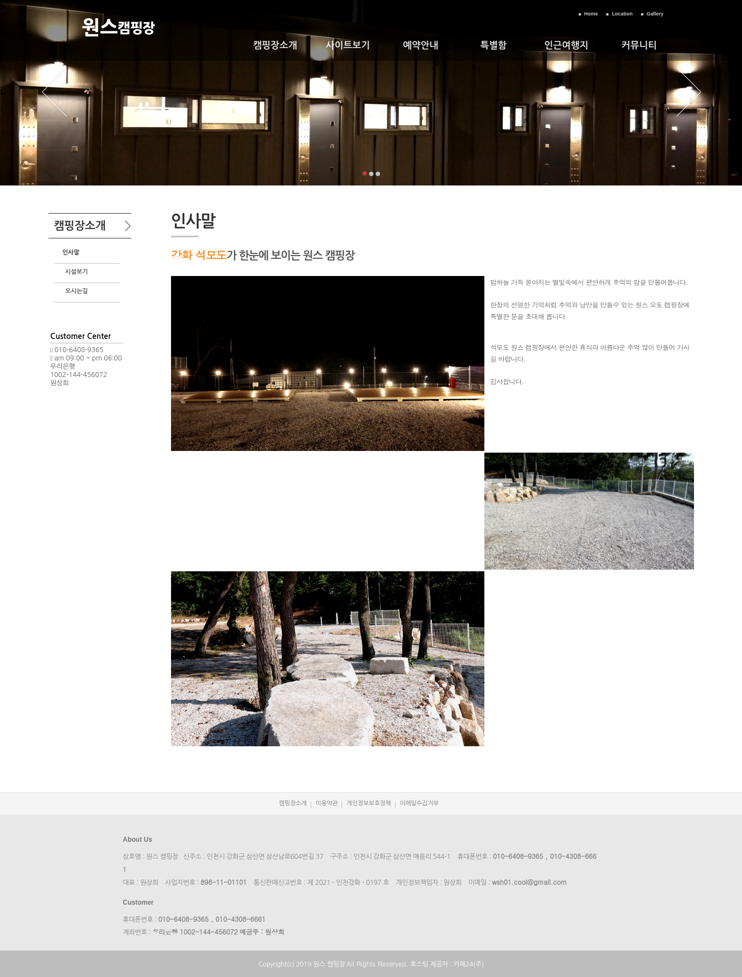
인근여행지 (567, 45)
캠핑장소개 (275, 45)
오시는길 (76, 291)
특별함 (494, 45)
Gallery (655, 14)
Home (591, 14)
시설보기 (76, 272)
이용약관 (327, 803)
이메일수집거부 (419, 803)
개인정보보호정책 (368, 803)
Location (622, 14)
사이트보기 (348, 45)
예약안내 (421, 45)
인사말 (70, 252)
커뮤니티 (639, 45)
